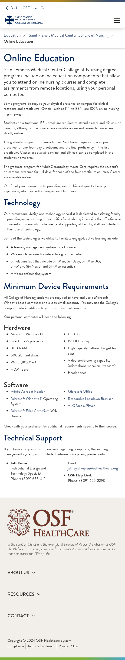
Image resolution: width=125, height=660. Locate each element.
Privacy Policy (68, 646)
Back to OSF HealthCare (28, 8)
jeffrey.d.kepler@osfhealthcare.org (93, 468)
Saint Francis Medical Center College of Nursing (71, 35)
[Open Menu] (117, 20)
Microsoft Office (80, 391)
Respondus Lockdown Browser (90, 398)
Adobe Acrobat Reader (28, 391)
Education (14, 35)
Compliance (15, 646)
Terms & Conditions (41, 646)
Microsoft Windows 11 (26, 398)
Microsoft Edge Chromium (30, 411)
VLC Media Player (81, 405)
